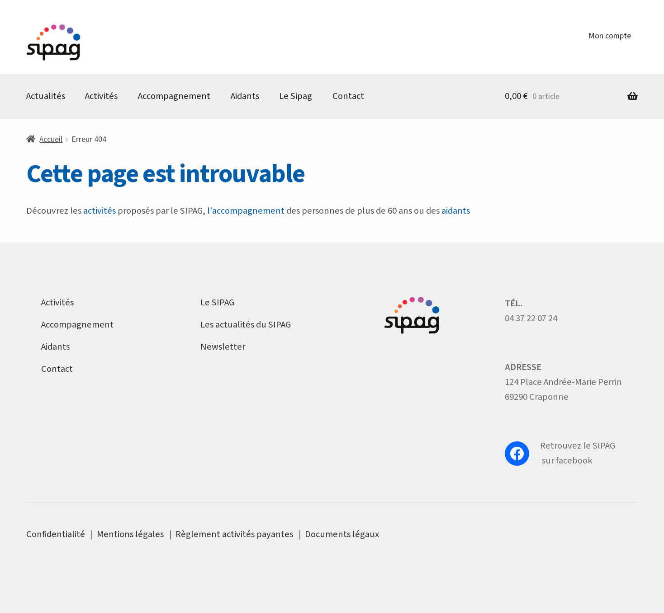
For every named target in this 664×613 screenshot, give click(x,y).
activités (99, 210)
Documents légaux (342, 534)
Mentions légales (130, 534)
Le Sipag (295, 96)
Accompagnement (174, 96)
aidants (455, 210)
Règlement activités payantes (234, 534)
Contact (348, 96)
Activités (101, 96)
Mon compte (609, 36)
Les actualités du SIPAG (245, 324)
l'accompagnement (246, 210)
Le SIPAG (217, 302)
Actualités (45, 96)
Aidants (245, 96)
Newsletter (222, 346)
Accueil (50, 139)
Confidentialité (55, 534)
